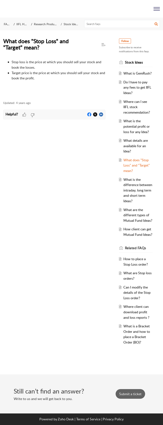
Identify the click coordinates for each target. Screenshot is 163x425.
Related (135, 248)
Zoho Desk (66, 419)
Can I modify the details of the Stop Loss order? (137, 292)
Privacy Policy (113, 419)
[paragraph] (54, 74)
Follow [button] (125, 41)
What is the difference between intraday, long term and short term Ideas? (137, 190)
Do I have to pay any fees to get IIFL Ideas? (137, 87)
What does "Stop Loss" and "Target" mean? (136, 165)
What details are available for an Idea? (135, 145)
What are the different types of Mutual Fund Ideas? (137, 215)
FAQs (7, 24)
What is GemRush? (137, 73)
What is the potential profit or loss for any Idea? (136, 126)
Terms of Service (88, 419)
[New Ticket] (130, 394)
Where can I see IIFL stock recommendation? (136, 107)
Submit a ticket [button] (130, 394)
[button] (156, 23)
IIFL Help (22, 24)
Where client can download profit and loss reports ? (136, 312)
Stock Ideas (71, 24)
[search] (122, 24)
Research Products (46, 24)
